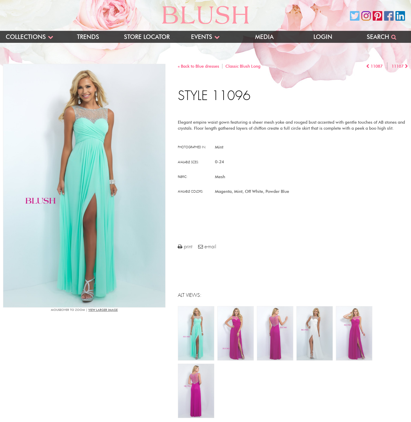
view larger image (103, 310)
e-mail (207, 246)
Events (201, 36)
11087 (377, 66)
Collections (26, 36)
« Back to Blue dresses (198, 66)
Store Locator (147, 36)
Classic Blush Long (242, 66)
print (185, 246)
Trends (88, 36)
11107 (398, 66)
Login (322, 36)
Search (378, 36)
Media (264, 36)
